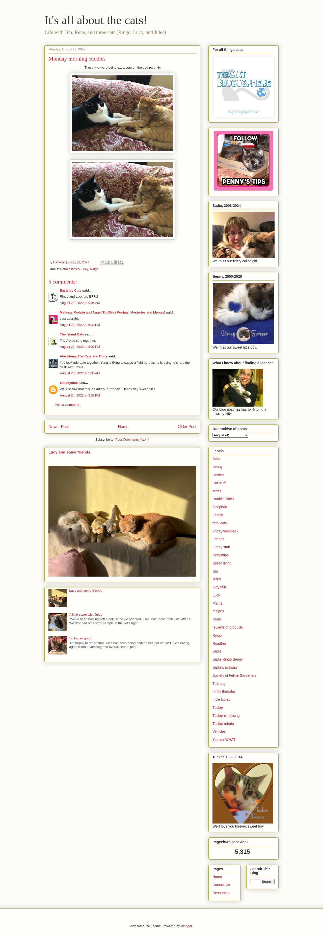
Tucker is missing (226, 716)
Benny (217, 467)
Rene (216, 619)
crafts (216, 491)
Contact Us (221, 885)
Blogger (186, 926)
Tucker (217, 707)
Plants (217, 603)
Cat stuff (219, 483)
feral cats (219, 523)
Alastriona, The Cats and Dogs (84, 356)
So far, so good (80, 638)
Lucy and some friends (69, 452)
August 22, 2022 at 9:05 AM (80, 303)
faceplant (219, 507)
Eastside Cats (70, 290)
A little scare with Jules (85, 614)
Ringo (94, 269)
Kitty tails (219, 587)
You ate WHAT (223, 740)
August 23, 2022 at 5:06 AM (80, 373)
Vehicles (219, 731)
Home (123, 426)
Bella (216, 459)
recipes (218, 611)
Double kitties (70, 269)
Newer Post (58, 426)
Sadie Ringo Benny (227, 659)
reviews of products (227, 627)
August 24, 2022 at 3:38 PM (80, 395)
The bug (218, 684)
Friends (218, 539)
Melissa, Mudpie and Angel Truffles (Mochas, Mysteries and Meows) (112, 312)
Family (217, 515)
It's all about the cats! (96, 20)
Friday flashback (225, 531)
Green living (221, 563)
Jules (216, 579)
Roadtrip (219, 643)
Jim (215, 571)
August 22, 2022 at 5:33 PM (80, 325)
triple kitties (221, 699)
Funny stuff (221, 547)
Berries (218, 475)
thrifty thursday (224, 691)
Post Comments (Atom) (132, 439)
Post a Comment (67, 405)
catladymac (69, 383)
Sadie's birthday (224, 667)
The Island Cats (72, 334)
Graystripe (220, 555)
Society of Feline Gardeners (234, 675)
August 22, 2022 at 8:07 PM (80, 347)
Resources (220, 893)
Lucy (85, 269)
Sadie (217, 651)
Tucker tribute (223, 724)
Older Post (187, 426)
